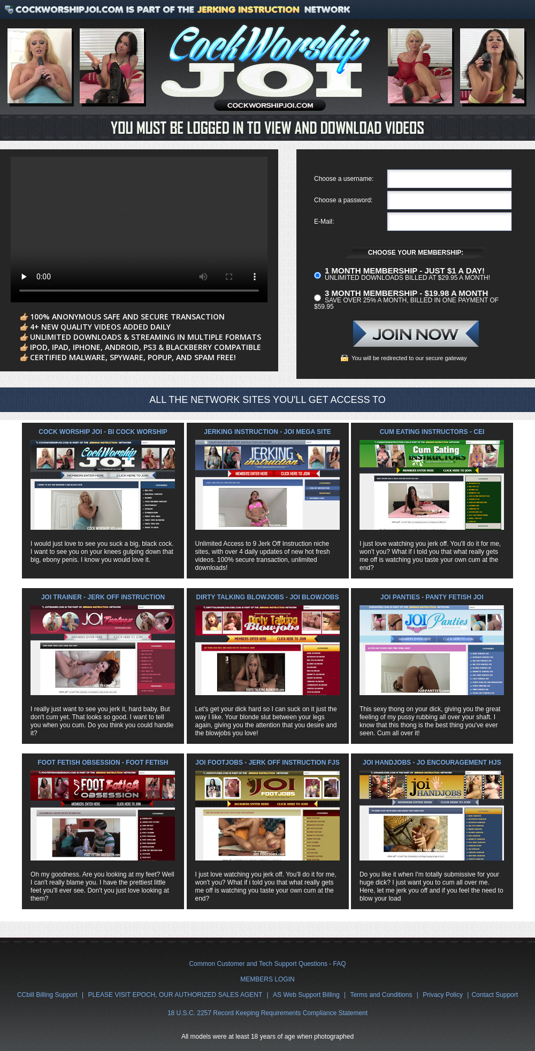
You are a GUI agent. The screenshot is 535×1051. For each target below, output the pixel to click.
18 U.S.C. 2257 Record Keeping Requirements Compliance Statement (267, 1013)
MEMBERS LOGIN (267, 979)
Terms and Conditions (381, 995)
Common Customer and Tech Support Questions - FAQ (267, 964)
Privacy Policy (443, 995)
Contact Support (494, 995)
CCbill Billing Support (47, 995)
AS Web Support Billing (306, 995)
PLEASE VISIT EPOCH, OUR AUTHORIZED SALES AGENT (175, 995)
